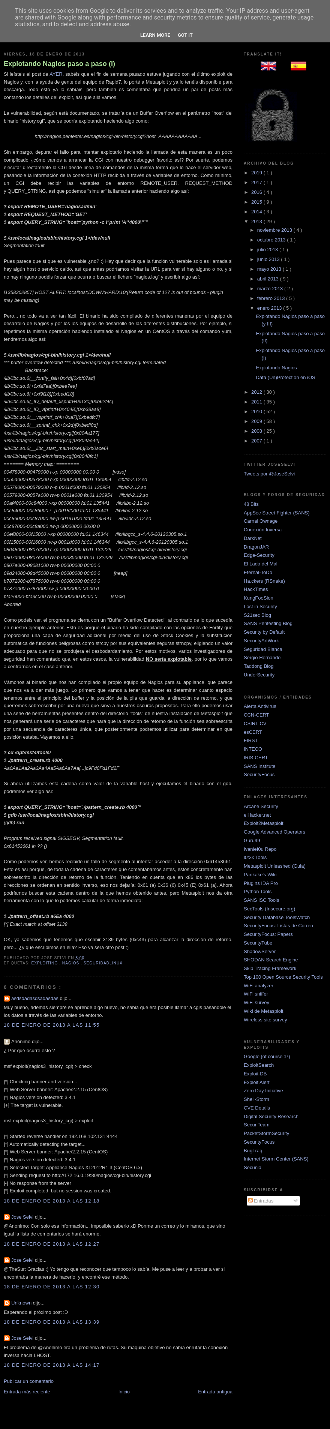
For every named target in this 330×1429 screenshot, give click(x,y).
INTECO (253, 749)
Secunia (252, 1167)
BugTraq (253, 1150)
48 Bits (251, 504)
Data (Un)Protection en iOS (285, 377)
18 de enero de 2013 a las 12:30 (52, 1287)
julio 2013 (268, 249)
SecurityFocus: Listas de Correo (278, 925)
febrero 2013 (271, 298)
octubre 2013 (272, 240)
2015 (257, 202)
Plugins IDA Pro (261, 883)
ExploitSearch (259, 1065)
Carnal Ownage (261, 521)
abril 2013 (268, 279)
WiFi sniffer (256, 994)
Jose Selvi (23, 1217)
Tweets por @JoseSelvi (269, 474)
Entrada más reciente (27, 1392)
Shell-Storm (256, 1099)
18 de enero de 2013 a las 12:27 (52, 1244)
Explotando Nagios (276, 367)
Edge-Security (259, 555)
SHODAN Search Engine (271, 960)
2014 (257, 211)
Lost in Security (260, 606)
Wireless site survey (265, 1020)
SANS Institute (260, 766)
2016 (257, 192)
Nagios (71, 963)
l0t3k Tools (255, 857)
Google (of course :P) (267, 1056)
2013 (257, 221)
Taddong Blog (259, 666)
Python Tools (258, 891)
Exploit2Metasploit (264, 823)
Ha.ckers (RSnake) (264, 581)
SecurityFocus (259, 774)
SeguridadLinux (103, 963)
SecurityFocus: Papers (268, 934)
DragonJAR (256, 547)
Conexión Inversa (263, 529)
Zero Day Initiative (263, 1090)
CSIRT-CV (255, 723)
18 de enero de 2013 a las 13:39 (52, 1322)
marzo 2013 (270, 288)
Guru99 (252, 840)
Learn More (155, 35)
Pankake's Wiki (260, 874)
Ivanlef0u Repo (260, 849)
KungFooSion (258, 598)
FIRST (251, 740)
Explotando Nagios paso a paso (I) (59, 63)
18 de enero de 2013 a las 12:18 (52, 1201)
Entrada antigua (215, 1392)
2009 (257, 421)
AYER (56, 74)
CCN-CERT (256, 715)
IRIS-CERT (256, 757)
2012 (257, 392)
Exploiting (45, 963)
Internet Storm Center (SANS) (276, 1159)
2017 (257, 182)
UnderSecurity (259, 675)
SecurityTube (258, 943)
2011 (257, 402)
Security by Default (264, 632)
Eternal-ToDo (258, 572)
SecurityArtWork (261, 640)
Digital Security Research (271, 1116)
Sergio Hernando (262, 657)
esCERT (253, 732)
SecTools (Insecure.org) (269, 909)
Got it (185, 35)
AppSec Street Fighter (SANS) (277, 513)
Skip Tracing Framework (270, 968)
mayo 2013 (270, 269)
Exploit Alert (257, 1082)
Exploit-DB (255, 1074)
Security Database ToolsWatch (277, 917)
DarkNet (253, 538)
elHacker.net (257, 815)
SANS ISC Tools (261, 900)
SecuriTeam (257, 1125)
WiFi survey (256, 1002)
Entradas (261, 1201)
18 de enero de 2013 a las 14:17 (52, 1365)
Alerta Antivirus (260, 706)
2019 (257, 172)
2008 (257, 431)
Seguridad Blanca (263, 649)
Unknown (22, 1303)
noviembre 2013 (275, 230)
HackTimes (256, 589)
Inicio (124, 1392)
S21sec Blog (257, 615)
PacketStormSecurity (266, 1133)
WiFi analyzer (258, 985)
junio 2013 (269, 259)
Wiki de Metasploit (263, 1011)
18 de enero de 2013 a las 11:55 (52, 1025)
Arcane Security (261, 806)
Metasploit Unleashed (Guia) (275, 866)
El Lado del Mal (261, 564)
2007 (257, 441)
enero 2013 (270, 308)
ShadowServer (260, 951)
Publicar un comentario (29, 1381)
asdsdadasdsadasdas (35, 998)
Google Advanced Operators (274, 832)
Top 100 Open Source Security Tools (283, 977)
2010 (257, 411)
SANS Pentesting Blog (268, 623)
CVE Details (257, 1108)
